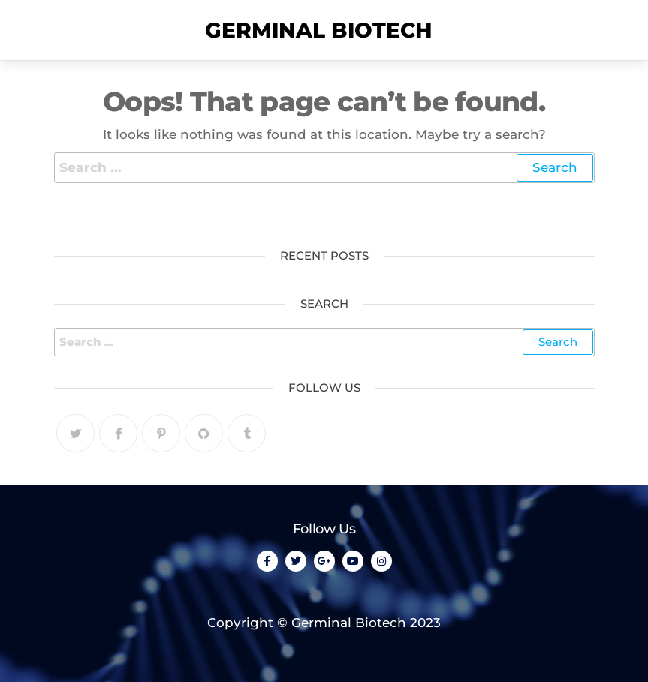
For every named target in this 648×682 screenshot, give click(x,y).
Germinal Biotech (319, 30)
